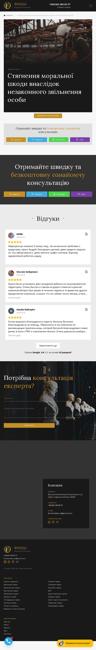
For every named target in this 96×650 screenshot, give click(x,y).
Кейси (6, 633)
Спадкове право (52, 589)
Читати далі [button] (14, 299)
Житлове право (11, 610)
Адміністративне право (55, 599)
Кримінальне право (13, 593)
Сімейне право (51, 586)
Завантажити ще (48, 347)
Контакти (8, 643)
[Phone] (8, 640)
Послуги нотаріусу (12, 613)
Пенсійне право (52, 593)
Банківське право (12, 596)
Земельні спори (11, 603)
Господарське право (13, 606)
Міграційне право (12, 599)
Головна (8, 15)
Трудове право (51, 603)
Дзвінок (16, 141)
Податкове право (52, 610)
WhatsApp (59, 141)
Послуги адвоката (12, 586)
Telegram (37, 141)
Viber (80, 141)
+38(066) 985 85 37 (59, 4)
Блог (6, 639)
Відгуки (7, 636)
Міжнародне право (53, 613)
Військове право (11, 589)
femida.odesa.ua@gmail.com (60, 516)
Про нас (7, 629)
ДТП (46, 596)
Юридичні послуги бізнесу (16, 616)
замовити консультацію (48, 116)
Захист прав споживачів (55, 606)
